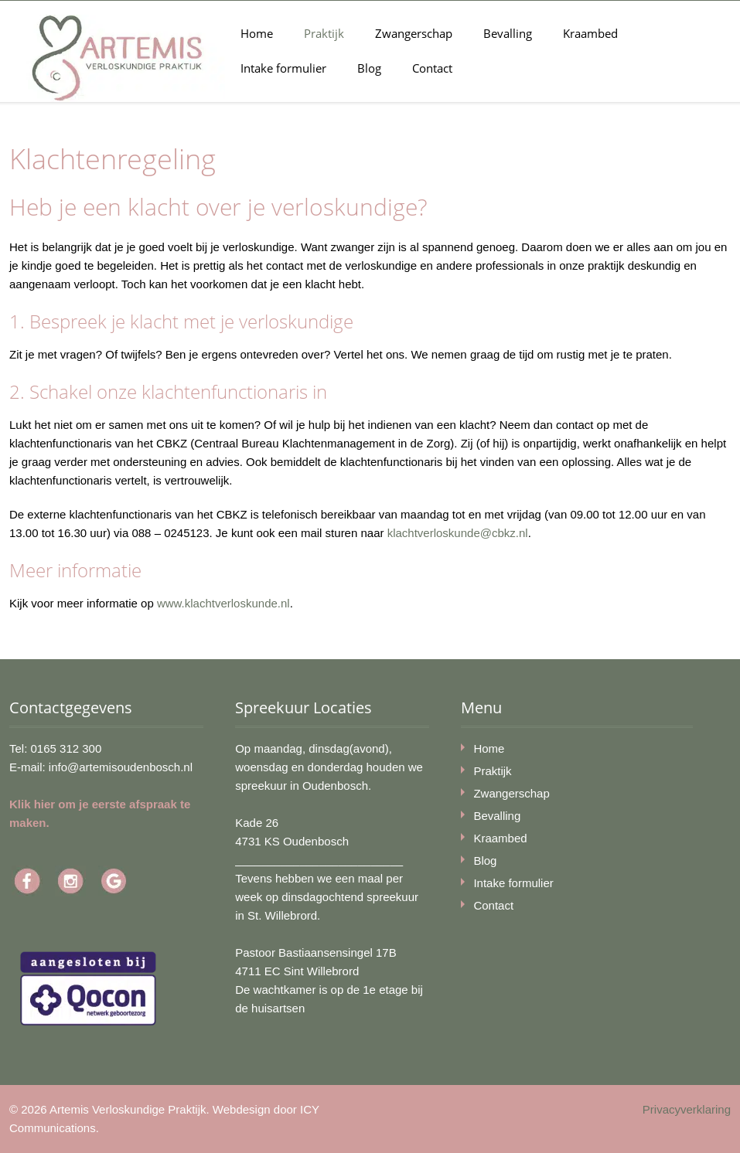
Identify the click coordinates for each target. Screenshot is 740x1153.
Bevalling (507, 33)
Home (256, 33)
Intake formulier (283, 68)
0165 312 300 (66, 748)
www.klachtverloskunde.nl (223, 603)
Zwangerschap (413, 33)
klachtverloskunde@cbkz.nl (457, 532)
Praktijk (324, 33)
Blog (369, 68)
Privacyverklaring (687, 1109)
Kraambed (590, 33)
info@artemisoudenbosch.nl (121, 767)
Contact (432, 68)
